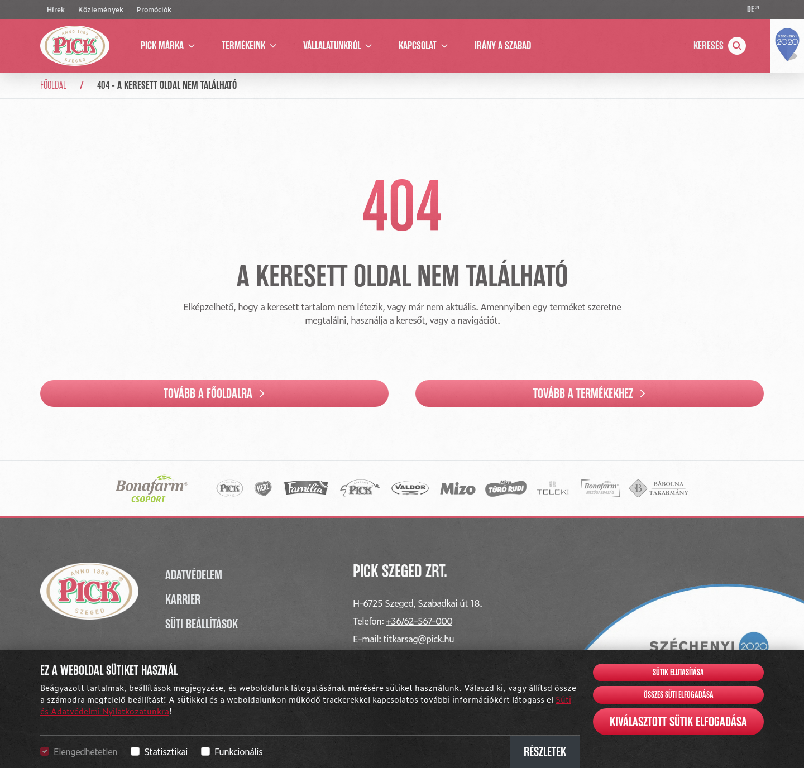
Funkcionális (238, 751)
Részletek (545, 752)
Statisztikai (166, 751)
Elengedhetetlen (85, 751)
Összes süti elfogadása (679, 695)
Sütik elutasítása (678, 673)
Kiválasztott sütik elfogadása (678, 721)
